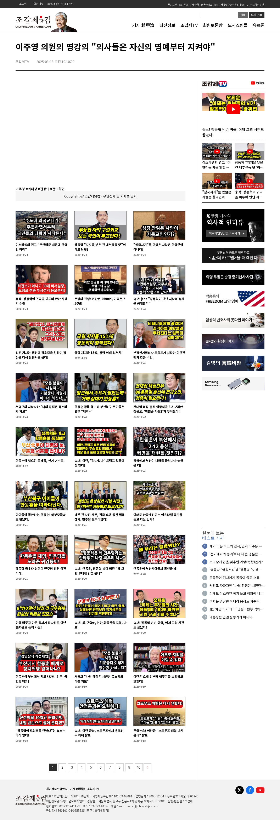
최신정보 (167, 25)
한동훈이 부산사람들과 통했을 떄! (155, 568)
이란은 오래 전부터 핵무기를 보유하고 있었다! (158, 678)
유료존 (258, 25)
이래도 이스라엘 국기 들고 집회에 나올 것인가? (236, 593)
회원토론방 (213, 25)
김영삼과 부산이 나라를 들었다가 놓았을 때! (158, 463)
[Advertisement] (233, 459)
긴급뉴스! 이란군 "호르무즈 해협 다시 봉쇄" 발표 (158, 733)
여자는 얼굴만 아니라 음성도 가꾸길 (234, 601)
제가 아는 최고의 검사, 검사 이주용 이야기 (235, 546)
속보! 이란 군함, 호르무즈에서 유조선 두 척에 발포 (99, 733)
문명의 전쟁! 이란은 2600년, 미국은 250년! (99, 301)
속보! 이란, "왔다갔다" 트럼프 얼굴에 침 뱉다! (99, 463)
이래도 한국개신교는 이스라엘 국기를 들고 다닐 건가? (157, 517)
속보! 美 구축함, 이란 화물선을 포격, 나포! (100, 625)
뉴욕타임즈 (206, 4)
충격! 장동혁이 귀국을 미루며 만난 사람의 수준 (41, 301)
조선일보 (183, 4)
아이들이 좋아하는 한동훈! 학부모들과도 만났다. (41, 517)
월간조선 (172, 4)
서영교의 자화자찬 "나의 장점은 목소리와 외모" (41, 409)
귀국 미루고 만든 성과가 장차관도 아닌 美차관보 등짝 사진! (41, 625)
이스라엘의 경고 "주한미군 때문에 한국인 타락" (41, 247)
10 (138, 767)
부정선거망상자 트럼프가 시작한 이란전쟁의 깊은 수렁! (159, 355)
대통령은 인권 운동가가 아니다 (230, 617)
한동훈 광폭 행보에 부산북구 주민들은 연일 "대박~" (99, 409)
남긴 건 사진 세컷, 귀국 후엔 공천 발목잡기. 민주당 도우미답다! (99, 517)
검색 (243, 15)
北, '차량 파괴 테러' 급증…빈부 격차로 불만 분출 (236, 609)
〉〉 (147, 767)
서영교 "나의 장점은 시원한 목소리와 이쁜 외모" (98, 678)
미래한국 (194, 4)
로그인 (23, 4)
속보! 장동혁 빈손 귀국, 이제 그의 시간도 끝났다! (158, 625)
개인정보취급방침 (57, 789)
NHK (216, 4)
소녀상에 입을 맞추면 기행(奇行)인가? (236, 562)
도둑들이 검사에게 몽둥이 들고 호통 (234, 577)
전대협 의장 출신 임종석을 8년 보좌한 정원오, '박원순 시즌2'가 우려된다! (158, 409)
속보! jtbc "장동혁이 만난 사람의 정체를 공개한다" (158, 301)
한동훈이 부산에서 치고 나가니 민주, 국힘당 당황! (41, 678)
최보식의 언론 (257, 4)
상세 (256, 15)
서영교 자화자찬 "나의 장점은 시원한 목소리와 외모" (235, 585)
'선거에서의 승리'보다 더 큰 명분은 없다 (235, 554)
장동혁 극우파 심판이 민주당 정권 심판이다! (41, 570)
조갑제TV (189, 25)
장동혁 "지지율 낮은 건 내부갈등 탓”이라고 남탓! (100, 247)
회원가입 (39, 4)
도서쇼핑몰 (237, 25)
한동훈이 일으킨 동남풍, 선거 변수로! (40, 460)
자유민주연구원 (229, 4)
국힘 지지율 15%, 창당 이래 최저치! (98, 352)
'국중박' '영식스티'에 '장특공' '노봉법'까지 (233, 570)
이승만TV (243, 4)
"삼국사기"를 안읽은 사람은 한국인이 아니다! (158, 247)
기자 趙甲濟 (143, 25)
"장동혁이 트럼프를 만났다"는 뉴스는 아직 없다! (40, 733)
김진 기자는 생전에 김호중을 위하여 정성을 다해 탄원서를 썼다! (41, 355)
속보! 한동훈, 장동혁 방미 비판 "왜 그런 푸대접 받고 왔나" (99, 570)
